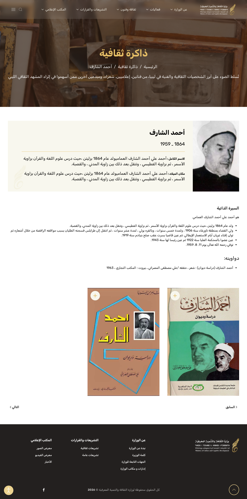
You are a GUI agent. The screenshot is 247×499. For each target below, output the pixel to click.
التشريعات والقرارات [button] (91, 9)
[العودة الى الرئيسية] (218, 9)
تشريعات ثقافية (90, 448)
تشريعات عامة (90, 455)
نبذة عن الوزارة (137, 448)
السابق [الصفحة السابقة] (231, 407)
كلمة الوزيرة (138, 455)
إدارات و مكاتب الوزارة (132, 468)
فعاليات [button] (153, 9)
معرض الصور (44, 448)
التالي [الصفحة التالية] (14, 407)
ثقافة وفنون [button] (126, 9)
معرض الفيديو (43, 455)
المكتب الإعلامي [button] (53, 9)
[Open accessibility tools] (8, 490)
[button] (28, 9)
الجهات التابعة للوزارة (133, 461)
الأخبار (48, 461)
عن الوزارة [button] (178, 9)
